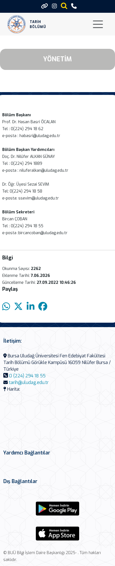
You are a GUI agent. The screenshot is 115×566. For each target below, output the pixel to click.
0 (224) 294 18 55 (27, 376)
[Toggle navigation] (98, 24)
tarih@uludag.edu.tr (29, 382)
